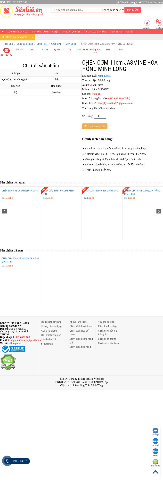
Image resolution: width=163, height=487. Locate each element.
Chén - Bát (42, 43)
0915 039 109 (155, 463)
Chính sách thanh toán (81, 326)
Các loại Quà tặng (72, 32)
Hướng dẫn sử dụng (51, 326)
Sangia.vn (15, 343)
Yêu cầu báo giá (127, 2)
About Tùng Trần (78, 321)
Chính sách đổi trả (107, 338)
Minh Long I (71, 43)
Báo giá (155, 452)
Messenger (155, 432)
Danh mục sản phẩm (18, 32)
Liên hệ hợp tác (49, 339)
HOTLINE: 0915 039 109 (13, 2)
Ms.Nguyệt (155, 442)
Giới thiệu (116, 32)
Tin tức (129, 32)
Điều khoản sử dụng (51, 321)
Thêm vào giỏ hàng (94, 126)
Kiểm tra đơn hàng (151, 2)
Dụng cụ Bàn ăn (25, 43)
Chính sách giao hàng (80, 346)
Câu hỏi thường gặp (51, 335)
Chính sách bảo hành (108, 343)
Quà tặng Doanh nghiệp (45, 32)
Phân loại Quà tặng (96, 32)
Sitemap (47, 343)
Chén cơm (56, 43)
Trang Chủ (7, 43)
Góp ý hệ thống (49, 330)
